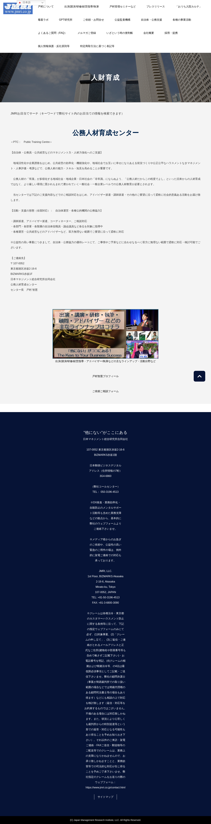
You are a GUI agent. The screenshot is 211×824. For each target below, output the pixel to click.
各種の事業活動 (182, 19)
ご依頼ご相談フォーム (105, 391)
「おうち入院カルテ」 (188, 6)
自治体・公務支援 (151, 19)
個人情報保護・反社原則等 (54, 46)
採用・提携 (171, 33)
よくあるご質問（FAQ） (52, 33)
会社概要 (148, 33)
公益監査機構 (122, 19)
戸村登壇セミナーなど (122, 6)
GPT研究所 (65, 19)
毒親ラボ (43, 19)
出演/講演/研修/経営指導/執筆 (81, 6)
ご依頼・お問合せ (93, 19)
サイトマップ (105, 796)
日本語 (24, 3)
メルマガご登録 (86, 33)
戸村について (46, 6)
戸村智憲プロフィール (105, 376)
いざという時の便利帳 (119, 33)
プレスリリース (155, 6)
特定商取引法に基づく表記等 (97, 46)
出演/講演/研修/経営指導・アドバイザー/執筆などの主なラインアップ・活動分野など (105, 361)
